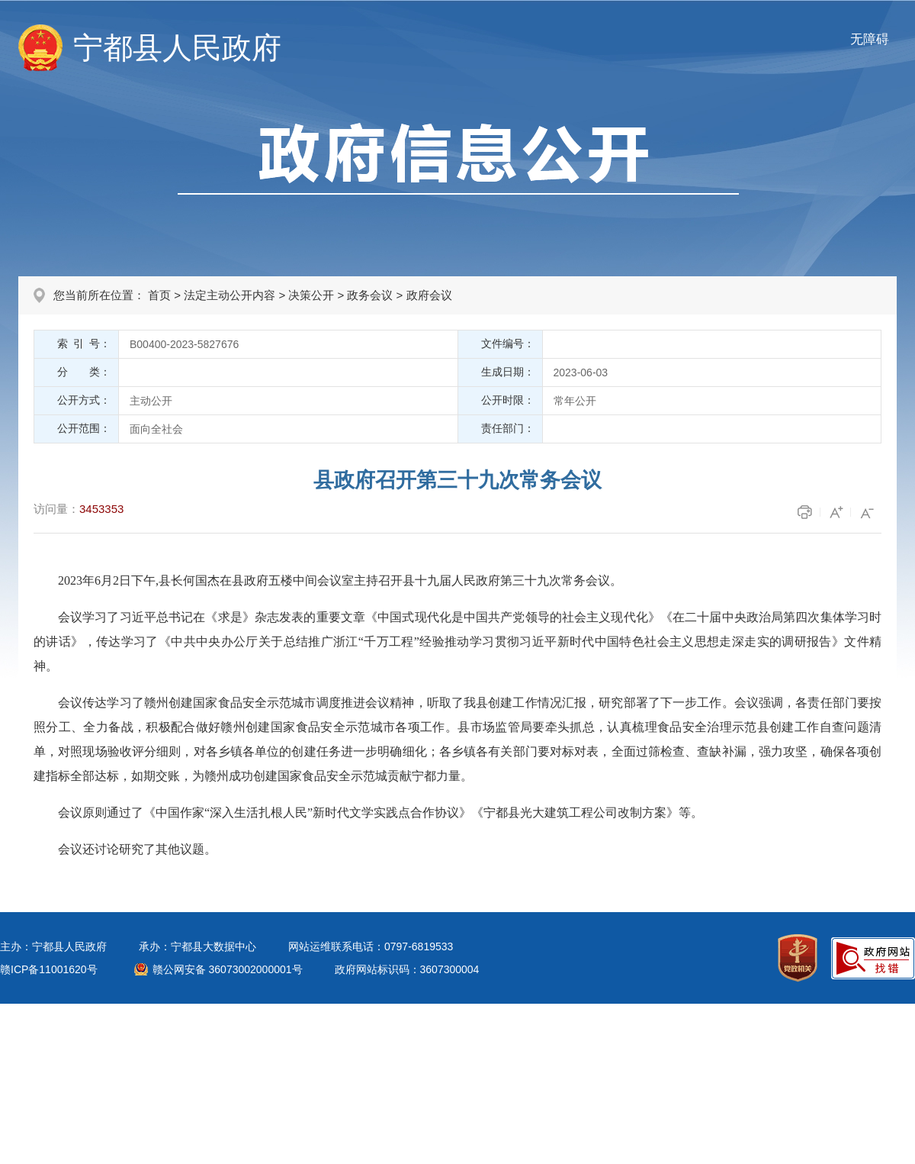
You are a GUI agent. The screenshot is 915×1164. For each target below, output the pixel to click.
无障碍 (869, 39)
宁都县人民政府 (177, 47)
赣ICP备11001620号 (49, 969)
